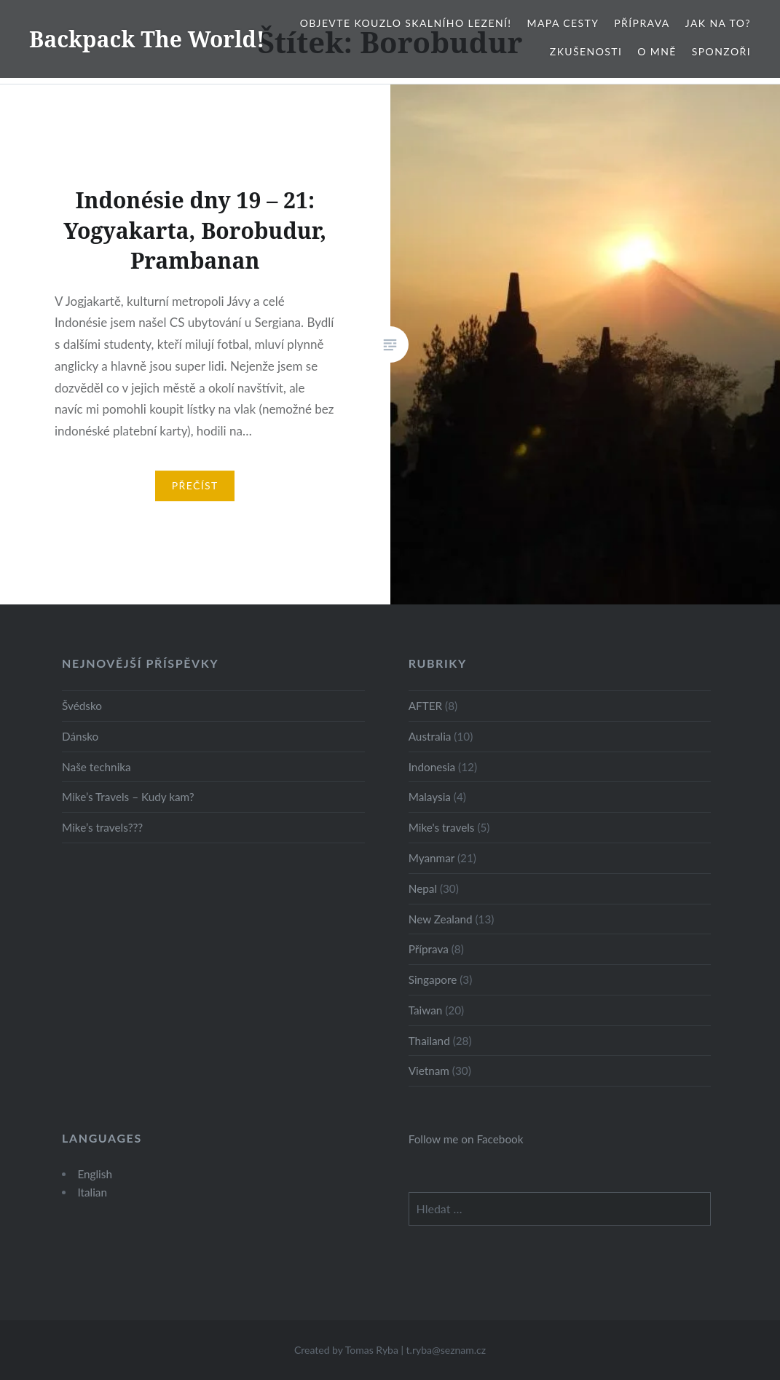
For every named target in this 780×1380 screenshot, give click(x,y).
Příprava (641, 23)
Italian (92, 1192)
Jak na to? (718, 23)
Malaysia (430, 796)
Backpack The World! (147, 39)
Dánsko (80, 736)
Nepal (423, 888)
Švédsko (82, 705)
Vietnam (429, 1070)
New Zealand (441, 919)
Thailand (429, 1040)
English (94, 1173)
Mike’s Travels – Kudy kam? (128, 796)
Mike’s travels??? (102, 827)
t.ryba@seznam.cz (446, 1350)
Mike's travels (442, 827)
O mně (657, 51)
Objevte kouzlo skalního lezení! (406, 23)
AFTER (425, 705)
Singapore (433, 979)
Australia (430, 736)
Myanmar (431, 857)
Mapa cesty (563, 23)
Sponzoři (721, 51)
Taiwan (426, 1010)
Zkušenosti (586, 51)
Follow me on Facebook (466, 1139)
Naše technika (96, 766)
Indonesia (432, 766)
